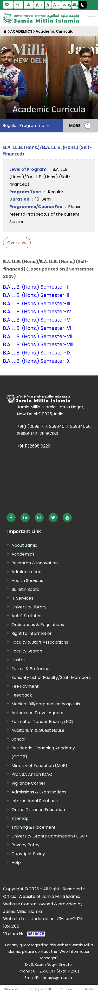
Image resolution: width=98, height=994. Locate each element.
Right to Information (32, 633)
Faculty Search (26, 651)
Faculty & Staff (39, 989)
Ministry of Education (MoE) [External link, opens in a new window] (39, 766)
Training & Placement (33, 827)
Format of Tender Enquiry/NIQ (42, 722)
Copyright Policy (28, 854)
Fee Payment (25, 686)
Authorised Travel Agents (37, 713)
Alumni (66, 989)
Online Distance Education (38, 810)
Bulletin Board (25, 589)
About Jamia (24, 545)
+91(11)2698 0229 (33, 446)
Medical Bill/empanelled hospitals (45, 704)
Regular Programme (23, 126)
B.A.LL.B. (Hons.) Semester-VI (37, 328)
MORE (74, 125)
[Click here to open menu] (91, 19)
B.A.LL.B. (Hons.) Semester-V (36, 319)
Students (11, 989)
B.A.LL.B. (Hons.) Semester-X (36, 361)
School (18, 739)
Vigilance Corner (28, 783)
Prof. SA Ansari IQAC (31, 774)
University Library (29, 607)
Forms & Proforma (30, 669)
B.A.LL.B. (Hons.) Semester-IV (37, 311)
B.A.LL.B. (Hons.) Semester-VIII (38, 344)
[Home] (5, 31)
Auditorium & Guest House (37, 730)
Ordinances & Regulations (37, 625)
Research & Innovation (34, 563)
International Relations (34, 801)
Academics (22, 554)
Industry (87, 989)
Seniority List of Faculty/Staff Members (51, 677)
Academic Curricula (55, 31)
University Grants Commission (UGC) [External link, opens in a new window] (49, 836)
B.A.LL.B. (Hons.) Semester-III (36, 303)
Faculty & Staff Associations (39, 642)
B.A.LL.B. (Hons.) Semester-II (36, 295)
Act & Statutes (26, 616)
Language (66, 4)
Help (16, 862)
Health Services (27, 581)
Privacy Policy (25, 845)
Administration (26, 572)
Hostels (19, 660)
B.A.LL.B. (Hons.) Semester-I (35, 286)
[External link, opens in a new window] (11, 518)
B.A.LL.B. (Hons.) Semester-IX (37, 352)
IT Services (22, 598)
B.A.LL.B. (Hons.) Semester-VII (37, 336)
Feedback (21, 695)
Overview (17, 243)
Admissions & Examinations (38, 792)
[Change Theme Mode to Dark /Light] (83, 5)
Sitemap (20, 818)
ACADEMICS (21, 31)
